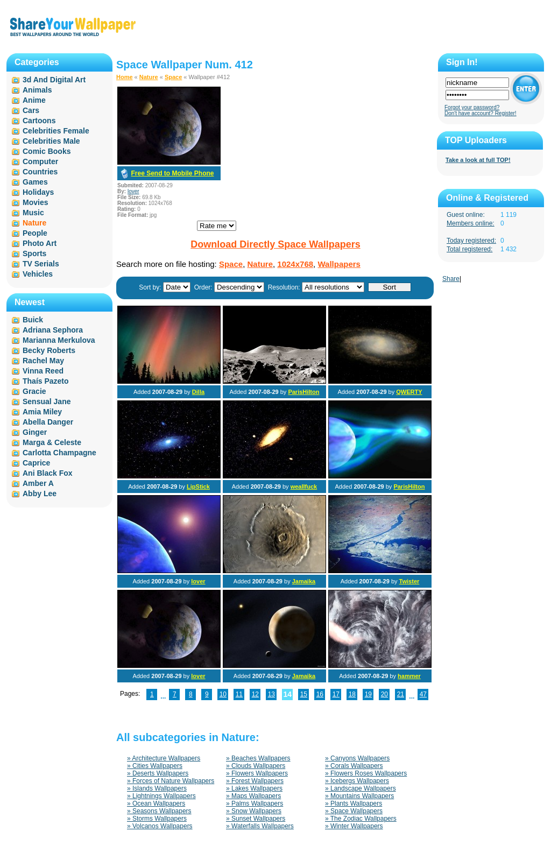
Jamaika (303, 581)
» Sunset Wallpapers (255, 818)
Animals (37, 90)
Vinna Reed (43, 370)
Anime (34, 100)
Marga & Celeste (52, 442)
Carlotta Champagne (59, 452)
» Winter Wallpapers (354, 826)
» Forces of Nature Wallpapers (170, 781)
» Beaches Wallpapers (258, 758)
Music (33, 212)
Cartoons (39, 120)
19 (368, 694)
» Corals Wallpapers (354, 766)
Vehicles (38, 274)
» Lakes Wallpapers (254, 788)
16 (319, 694)
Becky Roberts (49, 350)
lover (133, 191)
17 (336, 694)
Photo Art (39, 243)
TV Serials (41, 263)
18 (352, 694)
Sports (34, 253)
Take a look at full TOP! (478, 160)
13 (271, 694)
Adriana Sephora (53, 330)
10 (223, 694)
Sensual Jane (47, 401)
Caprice (36, 463)
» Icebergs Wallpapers (357, 781)
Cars (31, 110)
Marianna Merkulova (59, 340)
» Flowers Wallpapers (257, 773)
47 (423, 694)
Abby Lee (39, 493)
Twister (409, 581)
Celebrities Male (51, 141)
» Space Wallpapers (354, 811)
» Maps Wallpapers (253, 796)
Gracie (34, 391)
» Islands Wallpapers (157, 788)
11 (239, 694)
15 (303, 694)
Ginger (35, 432)
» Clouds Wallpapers (255, 766)
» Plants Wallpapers (353, 803)
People (35, 233)
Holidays (38, 192)
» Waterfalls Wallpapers (260, 826)
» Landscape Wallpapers (360, 788)
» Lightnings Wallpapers (161, 796)
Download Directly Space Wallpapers (275, 244)
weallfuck (304, 486)
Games (35, 182)
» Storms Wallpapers (157, 818)
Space (173, 77)
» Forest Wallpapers (255, 781)
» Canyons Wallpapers (357, 758)
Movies (35, 202)
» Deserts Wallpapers (157, 773)
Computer (40, 161)
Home (124, 77)
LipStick (198, 486)
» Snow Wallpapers (253, 811)
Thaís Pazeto (46, 381)
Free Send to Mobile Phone (172, 173)
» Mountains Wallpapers (359, 796)
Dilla (198, 392)
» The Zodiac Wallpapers (361, 818)
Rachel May (43, 360)
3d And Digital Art (54, 79)
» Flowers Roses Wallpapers (366, 773)
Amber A (38, 483)
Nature (148, 77)
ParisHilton (303, 392)
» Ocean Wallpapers (156, 803)
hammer (409, 676)
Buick (33, 319)
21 (400, 694)
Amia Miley (42, 411)
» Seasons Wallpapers (159, 811)
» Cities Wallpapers (154, 766)
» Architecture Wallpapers (163, 758)
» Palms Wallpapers (254, 803)
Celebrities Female (56, 130)
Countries (40, 171)
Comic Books (46, 151)
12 (255, 694)
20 (384, 694)
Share (451, 279)
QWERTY (409, 392)
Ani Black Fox (48, 473)
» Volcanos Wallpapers (160, 826)
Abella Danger (48, 422)
